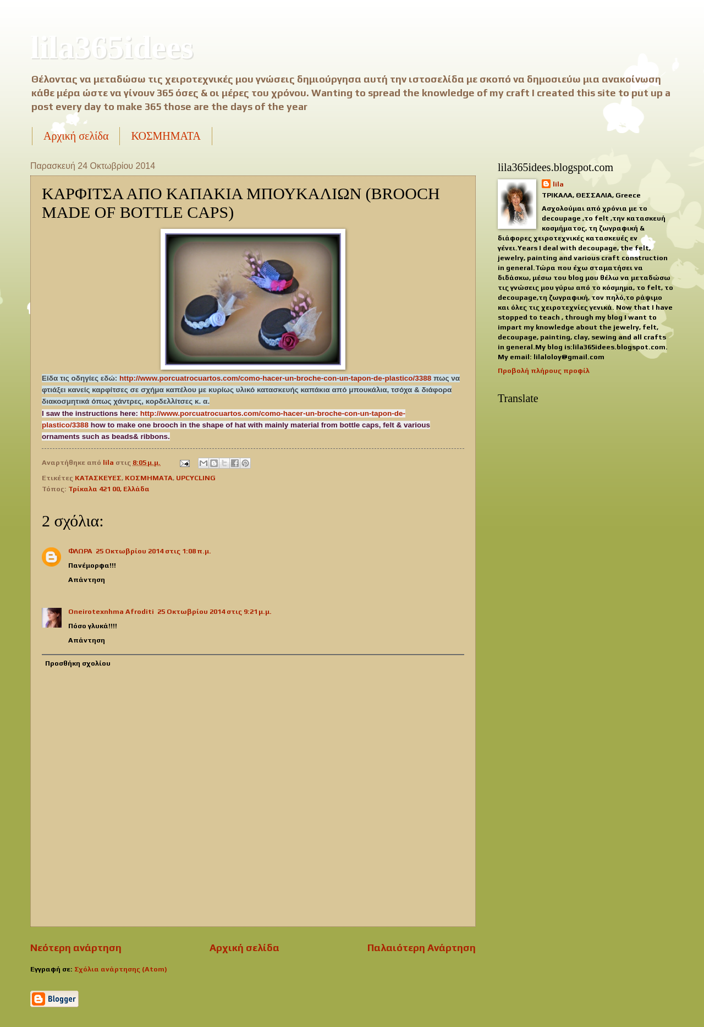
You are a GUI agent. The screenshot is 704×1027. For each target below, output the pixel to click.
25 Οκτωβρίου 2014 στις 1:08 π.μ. (153, 551)
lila (558, 184)
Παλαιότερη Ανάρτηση (421, 947)
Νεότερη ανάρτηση (76, 947)
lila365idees (112, 47)
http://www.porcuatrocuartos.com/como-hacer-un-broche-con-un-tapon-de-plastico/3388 (275, 378)
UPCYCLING (196, 478)
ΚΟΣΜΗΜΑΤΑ (165, 136)
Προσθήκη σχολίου (78, 663)
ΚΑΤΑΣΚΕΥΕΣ (98, 478)
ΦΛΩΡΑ (80, 551)
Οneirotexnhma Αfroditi (111, 611)
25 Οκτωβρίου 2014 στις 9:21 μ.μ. (214, 611)
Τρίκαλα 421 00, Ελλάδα (109, 489)
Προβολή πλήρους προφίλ (544, 370)
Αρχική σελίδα (75, 136)
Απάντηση (86, 579)
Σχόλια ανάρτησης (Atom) (120, 969)
